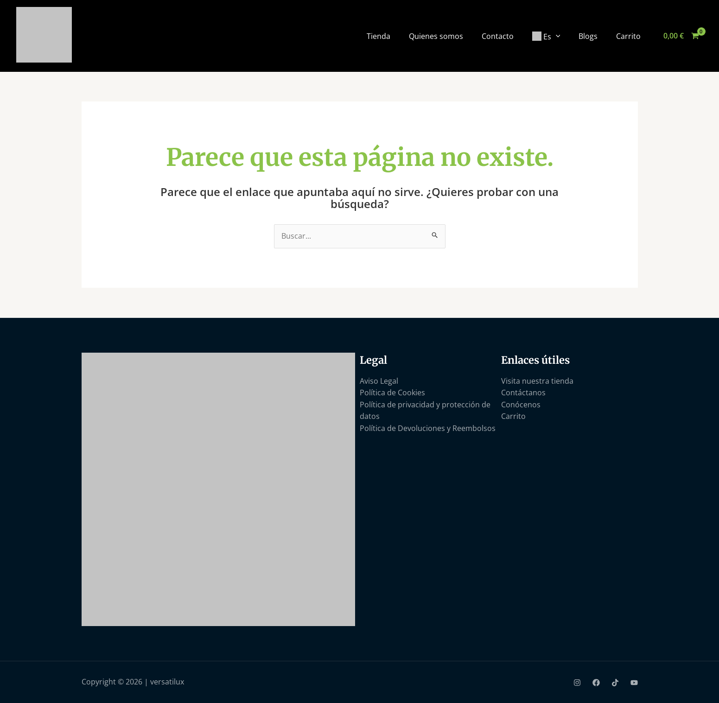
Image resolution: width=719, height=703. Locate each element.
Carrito (628, 36)
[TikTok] (615, 682)
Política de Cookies (392, 392)
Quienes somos (436, 36)
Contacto (498, 36)
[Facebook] (596, 682)
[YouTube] (634, 682)
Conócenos (521, 404)
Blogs (588, 36)
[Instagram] (577, 682)
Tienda (378, 36)
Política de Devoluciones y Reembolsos (428, 428)
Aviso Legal (379, 381)
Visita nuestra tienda (537, 381)
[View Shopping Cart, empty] (681, 36)
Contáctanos (523, 392)
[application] (555, 36)
